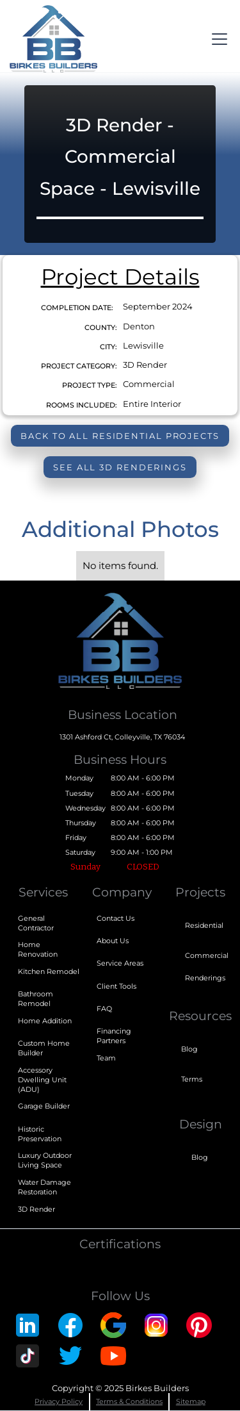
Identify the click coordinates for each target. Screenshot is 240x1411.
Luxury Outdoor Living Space (45, 1160)
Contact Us (115, 918)
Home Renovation (38, 949)
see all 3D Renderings (120, 467)
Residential (204, 925)
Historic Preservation (39, 1134)
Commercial (206, 955)
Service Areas (120, 963)
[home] (53, 39)
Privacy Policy (59, 1401)
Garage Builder (44, 1106)
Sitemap (190, 1401)
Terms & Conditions (129, 1401)
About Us (113, 940)
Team (106, 1057)
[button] (217, 39)
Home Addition (45, 1020)
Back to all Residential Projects (120, 436)
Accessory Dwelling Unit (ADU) (42, 1080)
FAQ (104, 1008)
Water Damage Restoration (44, 1187)
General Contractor (36, 923)
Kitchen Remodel (48, 971)
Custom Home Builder (44, 1048)
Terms (191, 1079)
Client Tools (116, 986)
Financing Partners (114, 1036)
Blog (189, 1048)
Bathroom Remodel (35, 998)
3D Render (36, 1209)
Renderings (205, 977)
